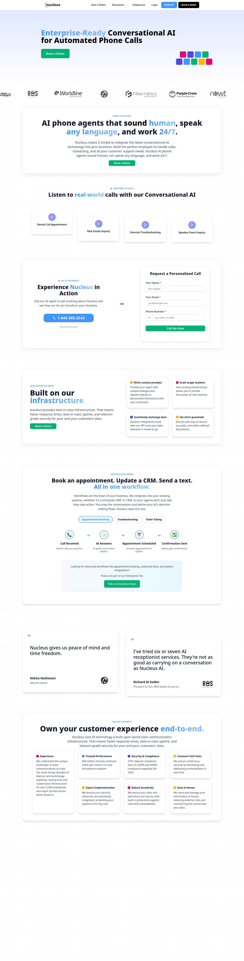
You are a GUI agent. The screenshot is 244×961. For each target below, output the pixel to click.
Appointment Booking (95, 519)
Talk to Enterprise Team (122, 584)
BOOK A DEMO (188, 5)
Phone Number (156, 321)
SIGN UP (169, 4)
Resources (119, 4)
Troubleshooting (127, 519)
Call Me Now (175, 338)
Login (154, 4)
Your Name (153, 292)
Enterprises (139, 4)
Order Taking (154, 519)
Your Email (153, 306)
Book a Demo (55, 53)
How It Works (98, 4)
